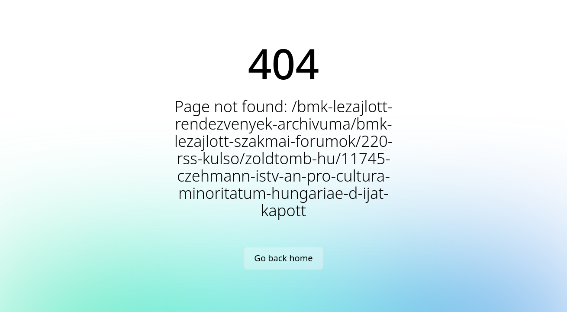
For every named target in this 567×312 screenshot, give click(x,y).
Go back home (283, 258)
